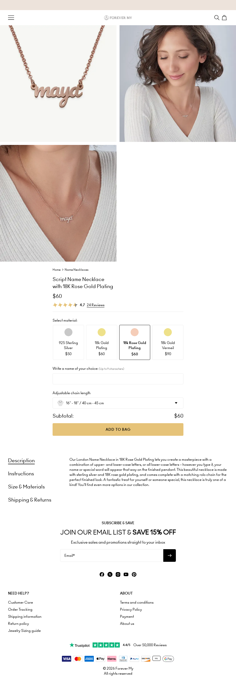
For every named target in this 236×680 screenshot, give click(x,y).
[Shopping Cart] (225, 18)
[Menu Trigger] (11, 18)
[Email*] (111, 555)
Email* (69, 555)
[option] (68, 342)
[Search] (217, 18)
